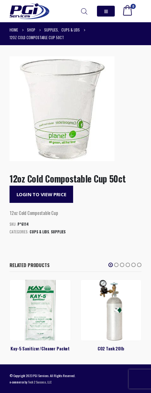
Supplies (58, 231)
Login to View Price (41, 194)
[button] (110, 265)
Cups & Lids (39, 231)
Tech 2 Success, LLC (39, 381)
